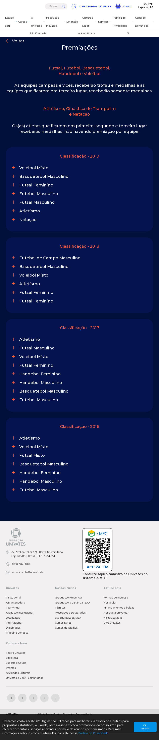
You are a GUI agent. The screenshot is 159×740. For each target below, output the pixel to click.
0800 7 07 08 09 (21, 571)
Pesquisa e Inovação (56, 21)
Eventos (11, 674)
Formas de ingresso (116, 604)
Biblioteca (12, 664)
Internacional (14, 629)
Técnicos (60, 614)
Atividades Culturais (18, 679)
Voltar (18, 48)
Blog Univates (112, 629)
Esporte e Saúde (16, 669)
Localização (13, 624)
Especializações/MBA (68, 624)
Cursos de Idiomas (66, 634)
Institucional (13, 604)
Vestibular (110, 609)
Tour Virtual (13, 614)
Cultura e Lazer (89, 21)
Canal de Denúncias (144, 21)
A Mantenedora (15, 609)
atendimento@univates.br (28, 579)
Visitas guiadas (113, 624)
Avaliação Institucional (19, 619)
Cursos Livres (63, 629)
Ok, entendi (145, 727)
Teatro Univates (15, 659)
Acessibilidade (86, 33)
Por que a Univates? (116, 619)
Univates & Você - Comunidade (25, 684)
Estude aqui (11, 21)
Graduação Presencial (68, 604)
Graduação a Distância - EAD (72, 609)
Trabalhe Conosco (17, 639)
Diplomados (13, 634)
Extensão (74, 22)
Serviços (105, 22)
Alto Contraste (38, 33)
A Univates (38, 21)
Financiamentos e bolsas (119, 614)
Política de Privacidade (123, 21)
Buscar (63, 6)
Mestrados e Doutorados (70, 619)
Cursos (24, 22)
